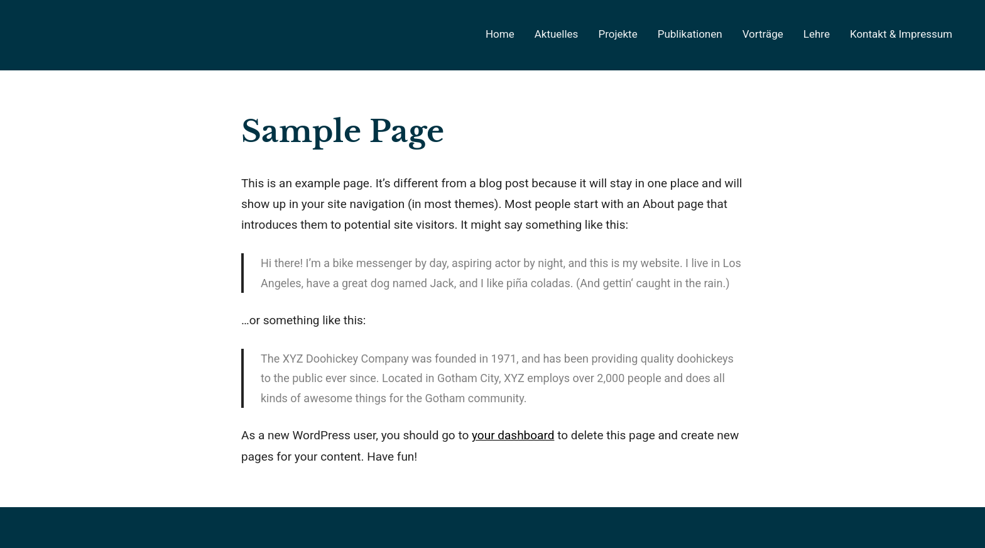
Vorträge (763, 34)
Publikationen (690, 34)
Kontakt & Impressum (901, 34)
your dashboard (513, 435)
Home (500, 34)
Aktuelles (557, 34)
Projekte (617, 34)
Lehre (816, 34)
